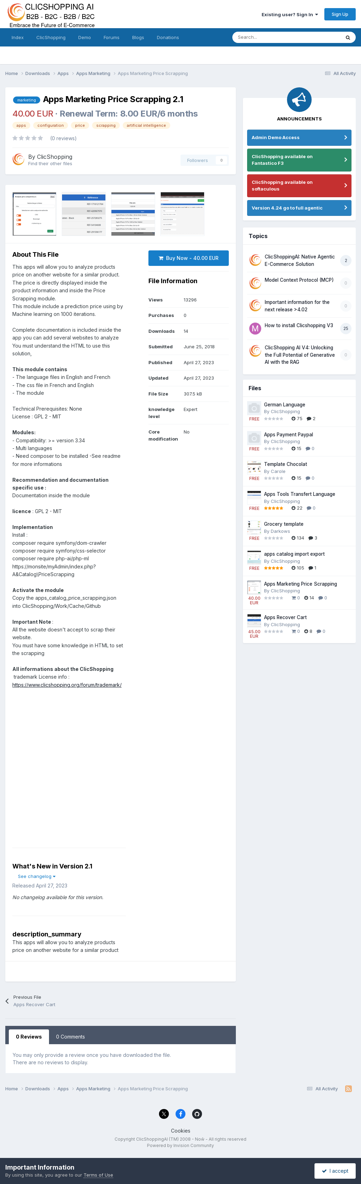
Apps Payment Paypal (288, 434)
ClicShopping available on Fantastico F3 (282, 160)
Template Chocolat (285, 464)
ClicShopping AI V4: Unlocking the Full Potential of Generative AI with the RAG (300, 355)
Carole (278, 471)
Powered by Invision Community (180, 1145)
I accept (335, 1171)
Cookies (180, 1131)
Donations (168, 37)
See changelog (36, 876)
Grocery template (284, 524)
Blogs (138, 37)
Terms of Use (98, 1175)
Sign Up (340, 14)
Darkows (280, 531)
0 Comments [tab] (70, 1037)
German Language (284, 404)
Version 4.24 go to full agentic (287, 208)
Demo (84, 37)
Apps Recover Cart (285, 617)
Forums (112, 37)
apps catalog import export (294, 554)
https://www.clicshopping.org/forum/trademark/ (67, 685)
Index (18, 37)
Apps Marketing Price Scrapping (300, 584)
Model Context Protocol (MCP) (299, 280)
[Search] (270, 37)
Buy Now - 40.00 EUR (189, 258)
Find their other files (50, 163)
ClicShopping (51, 37)
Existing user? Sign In (290, 14)
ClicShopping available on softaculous (282, 185)
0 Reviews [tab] (29, 1037)
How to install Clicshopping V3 (299, 325)
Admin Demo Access (276, 137)
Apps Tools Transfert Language (299, 494)
